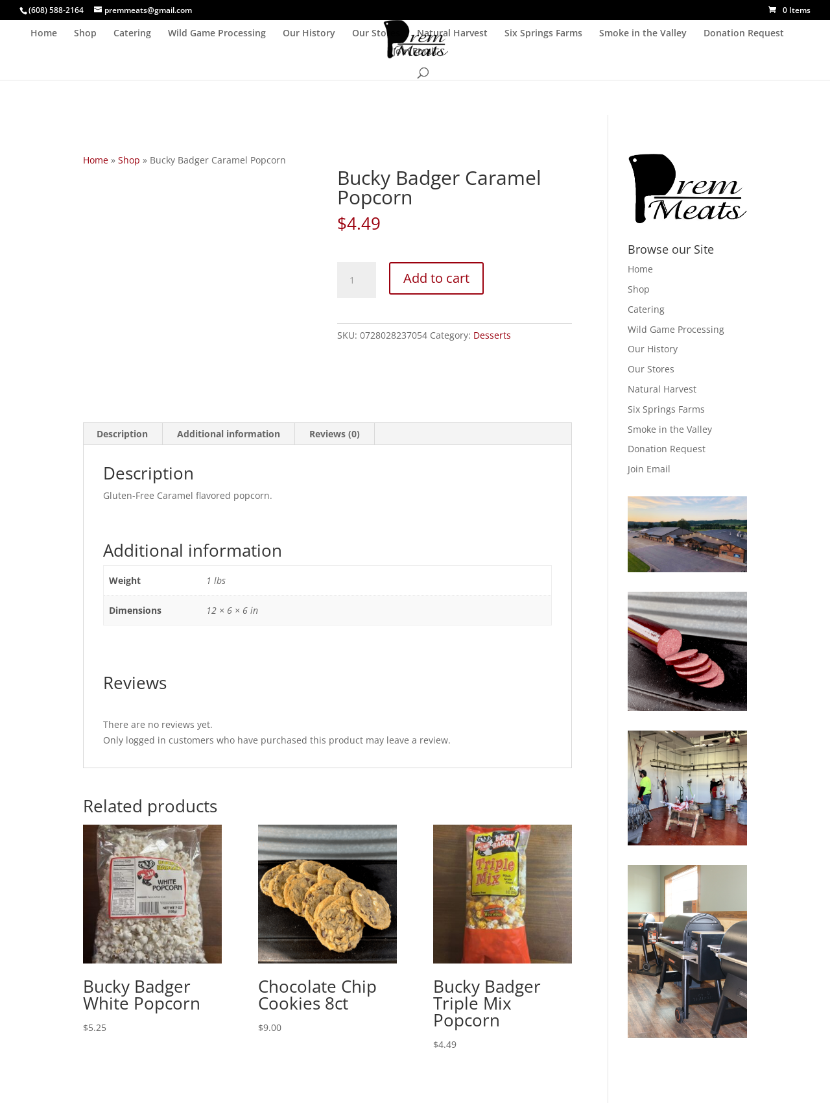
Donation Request (744, 34)
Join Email (414, 52)
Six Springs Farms (543, 34)
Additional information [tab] (228, 434)
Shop (85, 34)
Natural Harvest (452, 34)
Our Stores (376, 34)
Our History (309, 34)
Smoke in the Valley (643, 34)
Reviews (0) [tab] (334, 434)
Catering (132, 34)
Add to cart (436, 278)
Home (43, 34)
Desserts (492, 335)
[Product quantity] (356, 280)
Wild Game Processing (217, 34)
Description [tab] (122, 434)
